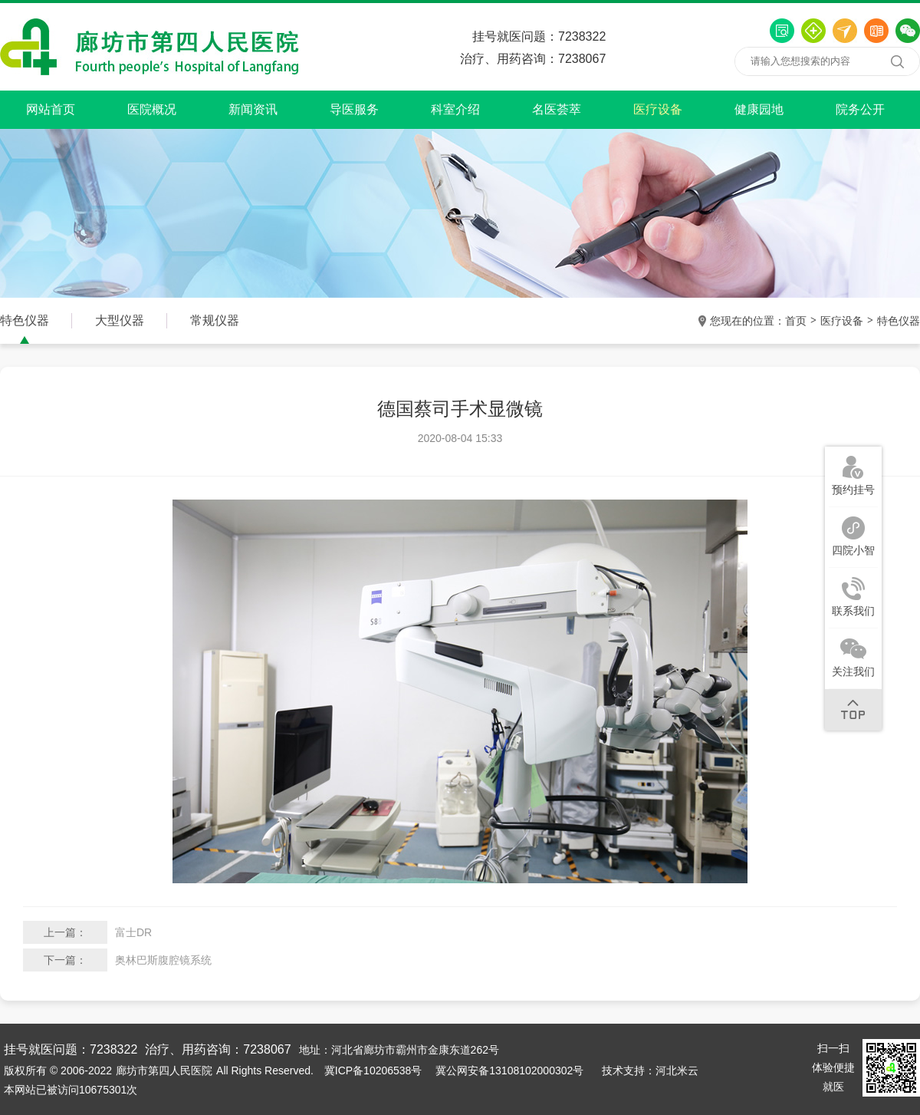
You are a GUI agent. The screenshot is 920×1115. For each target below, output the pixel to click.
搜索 (897, 61)
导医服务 (354, 109)
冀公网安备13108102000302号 (509, 1070)
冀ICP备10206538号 (373, 1070)
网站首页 (50, 109)
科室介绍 (455, 109)
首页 (796, 321)
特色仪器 (898, 321)
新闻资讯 (253, 109)
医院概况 (151, 109)
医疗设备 (657, 109)
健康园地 (759, 109)
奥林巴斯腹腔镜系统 (163, 960)
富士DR (133, 932)
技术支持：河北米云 (650, 1070)
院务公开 (860, 109)
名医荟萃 (556, 109)
